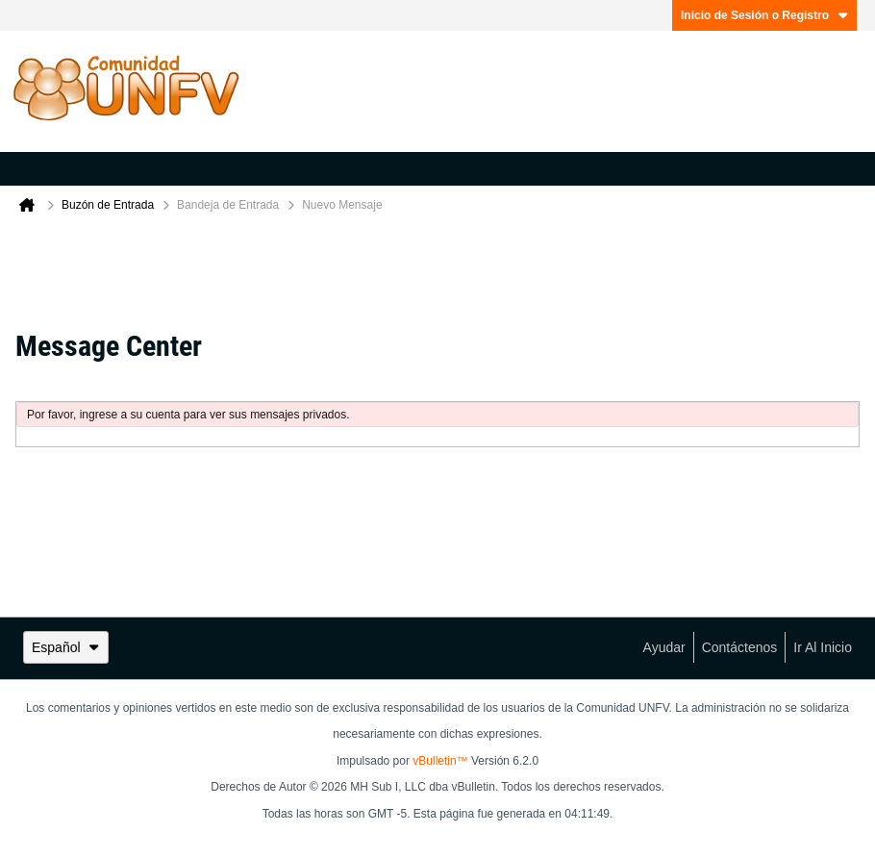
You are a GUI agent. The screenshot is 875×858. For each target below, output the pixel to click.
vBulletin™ (439, 761)
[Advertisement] (438, 267)
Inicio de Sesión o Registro (764, 15)
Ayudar (664, 647)
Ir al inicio (822, 647)
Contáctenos (740, 647)
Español (66, 647)
